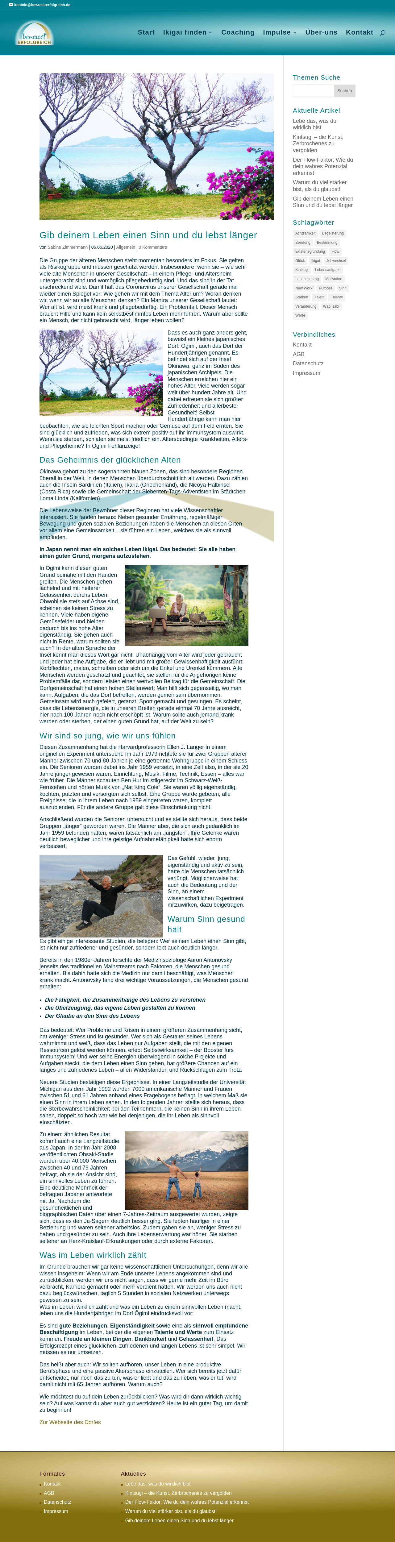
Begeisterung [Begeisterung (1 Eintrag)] (333, 233)
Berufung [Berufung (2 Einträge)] (302, 242)
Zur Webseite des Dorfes (70, 1422)
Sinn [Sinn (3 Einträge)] (343, 288)
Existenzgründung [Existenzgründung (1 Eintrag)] (310, 251)
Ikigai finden (185, 33)
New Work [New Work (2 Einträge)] (303, 288)
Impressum (306, 373)
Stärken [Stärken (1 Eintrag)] (301, 297)
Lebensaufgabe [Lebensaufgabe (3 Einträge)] (328, 270)
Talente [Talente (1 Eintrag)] (337, 297)
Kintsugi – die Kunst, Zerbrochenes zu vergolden (318, 143)
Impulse (277, 33)
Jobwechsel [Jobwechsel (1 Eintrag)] (336, 261)
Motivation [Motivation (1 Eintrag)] (333, 279)
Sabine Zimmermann (68, 247)
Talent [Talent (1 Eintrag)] (319, 297)
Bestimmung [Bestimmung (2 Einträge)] (327, 242)
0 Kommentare (153, 247)
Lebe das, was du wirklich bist (314, 124)
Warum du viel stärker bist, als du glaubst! (320, 185)
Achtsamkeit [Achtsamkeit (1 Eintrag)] (305, 233)
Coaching (238, 33)
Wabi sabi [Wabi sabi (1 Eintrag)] (331, 306)
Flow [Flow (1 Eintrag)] (335, 251)
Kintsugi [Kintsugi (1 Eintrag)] (302, 270)
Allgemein (125, 247)
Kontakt (359, 33)
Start (146, 33)
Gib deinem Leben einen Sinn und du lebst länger (148, 235)
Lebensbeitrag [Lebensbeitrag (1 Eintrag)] (307, 279)
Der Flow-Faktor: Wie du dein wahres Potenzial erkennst (323, 166)
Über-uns (322, 33)
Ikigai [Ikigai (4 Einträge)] (315, 261)
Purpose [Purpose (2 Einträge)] (326, 288)
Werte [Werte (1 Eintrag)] (300, 315)
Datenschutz (308, 363)
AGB (299, 354)
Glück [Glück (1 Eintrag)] (300, 261)
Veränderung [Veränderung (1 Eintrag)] (306, 306)
